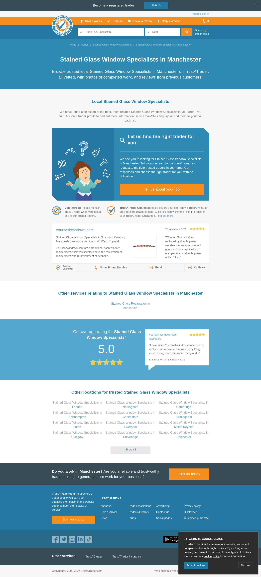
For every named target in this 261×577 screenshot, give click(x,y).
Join (156, 5)
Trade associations (139, 506)
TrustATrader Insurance (127, 556)
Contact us (162, 512)
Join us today (189, 474)
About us (106, 506)
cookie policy (212, 556)
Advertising (163, 506)
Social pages (164, 518)
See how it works (73, 519)
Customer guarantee (196, 518)
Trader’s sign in (200, 13)
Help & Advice (109, 512)
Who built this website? (168, 570)
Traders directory (138, 512)
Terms (132, 518)
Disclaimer (190, 512)
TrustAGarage (94, 556)
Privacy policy (192, 506)
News (104, 518)
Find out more (165, 215)
